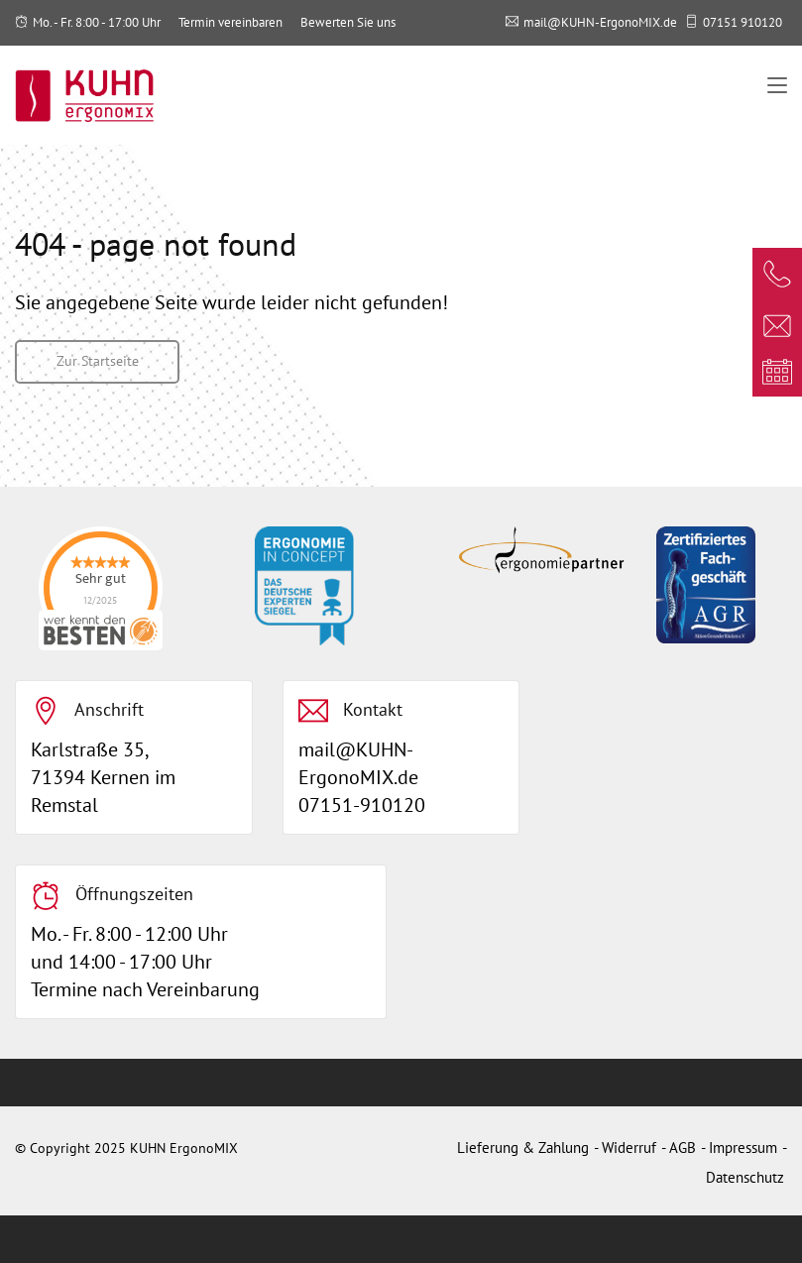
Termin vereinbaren (230, 22)
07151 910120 (742, 22)
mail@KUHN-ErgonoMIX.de (600, 22)
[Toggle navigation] (777, 86)
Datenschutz (745, 1177)
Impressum (743, 1147)
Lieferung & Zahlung (523, 1147)
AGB (682, 1147)
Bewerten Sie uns (348, 22)
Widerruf (629, 1147)
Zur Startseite (98, 361)
